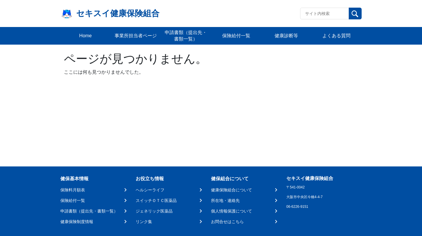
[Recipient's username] (324, 13)
